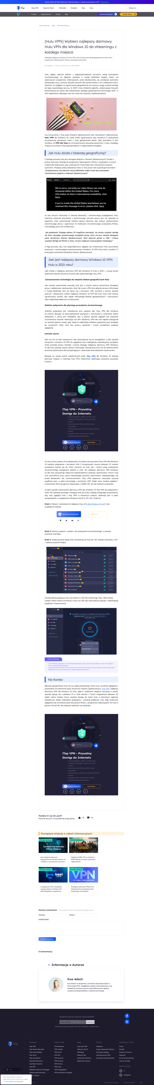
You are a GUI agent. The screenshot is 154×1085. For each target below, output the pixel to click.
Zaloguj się (132, 8)
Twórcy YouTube (124, 1061)
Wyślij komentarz (47, 939)
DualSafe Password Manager (39, 1070)
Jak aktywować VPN (103, 1055)
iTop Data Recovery (36, 1061)
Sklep (91, 8)
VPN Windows (59, 1046)
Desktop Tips (81, 1055)
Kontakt (121, 1049)
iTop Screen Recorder (36, 1049)
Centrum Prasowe (125, 1052)
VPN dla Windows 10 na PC (95, 504)
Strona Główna (44, 25)
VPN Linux (57, 1067)
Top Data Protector (35, 1064)
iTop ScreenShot (34, 1058)
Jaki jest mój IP (82, 1049)
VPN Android (58, 1058)
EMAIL (72, 915)
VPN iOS (57, 1055)
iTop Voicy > (105, 2)
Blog (66, 14)
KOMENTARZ (44, 919)
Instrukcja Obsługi (102, 1052)
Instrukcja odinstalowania (105, 1058)
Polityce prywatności (16, 1081)
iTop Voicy (32, 1055)
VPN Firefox (58, 1064)
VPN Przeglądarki (60, 1070)
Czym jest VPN (82, 1046)
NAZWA (42, 915)
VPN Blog (80, 1052)
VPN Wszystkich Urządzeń (63, 1072)
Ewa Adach (48, 65)
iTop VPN (105, 689)
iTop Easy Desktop (35, 1052)
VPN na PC (58, 1052)
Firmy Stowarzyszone (126, 1058)
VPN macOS (58, 1049)
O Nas (121, 1046)
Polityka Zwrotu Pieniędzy (111, 1082)
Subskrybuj (90, 1022)
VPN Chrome (58, 1061)
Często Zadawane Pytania (105, 1049)
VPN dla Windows (63, 25)
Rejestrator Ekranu (83, 1061)
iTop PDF (32, 1067)
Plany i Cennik (34, 1075)
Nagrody (122, 1055)
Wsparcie (99, 1046)
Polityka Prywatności (129, 1082)
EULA (141, 1082)
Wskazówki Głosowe (84, 1058)
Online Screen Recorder (37, 1072)
